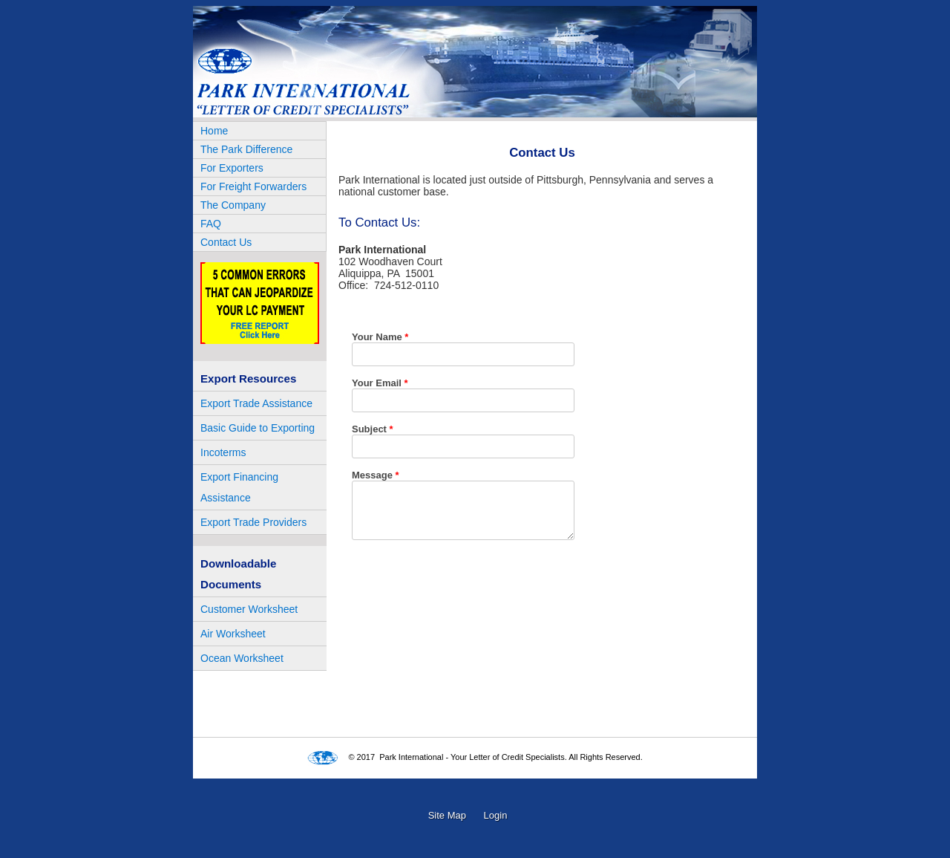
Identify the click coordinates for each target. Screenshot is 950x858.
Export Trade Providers (253, 522)
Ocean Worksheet (242, 658)
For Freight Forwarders (253, 186)
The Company (233, 205)
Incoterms (223, 452)
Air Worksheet (233, 634)
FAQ (210, 224)
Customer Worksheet (249, 609)
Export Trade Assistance (256, 403)
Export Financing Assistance (239, 487)
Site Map (447, 815)
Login (496, 815)
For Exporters (231, 168)
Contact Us (226, 242)
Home (214, 131)
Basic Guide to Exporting (257, 428)
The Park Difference (246, 149)
